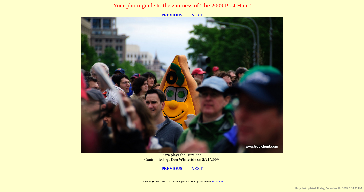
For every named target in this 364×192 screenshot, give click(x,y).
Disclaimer (217, 181)
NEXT (196, 15)
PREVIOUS (171, 15)
